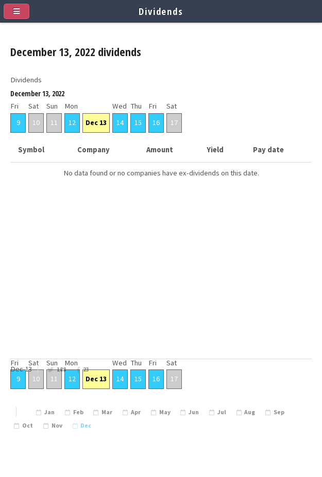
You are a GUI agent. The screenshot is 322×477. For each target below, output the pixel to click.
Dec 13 (96, 122)
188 (61, 369)
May (165, 412)
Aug (249, 412)
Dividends (161, 11)
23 (86, 369)
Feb (78, 412)
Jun (194, 412)
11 (54, 122)
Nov (57, 425)
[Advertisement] (161, 285)
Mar (106, 412)
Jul (221, 412)
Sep (279, 412)
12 (72, 122)
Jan (49, 412)
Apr (136, 412)
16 (156, 122)
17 (174, 122)
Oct (27, 425)
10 (36, 122)
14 (120, 122)
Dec (85, 425)
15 (138, 122)
